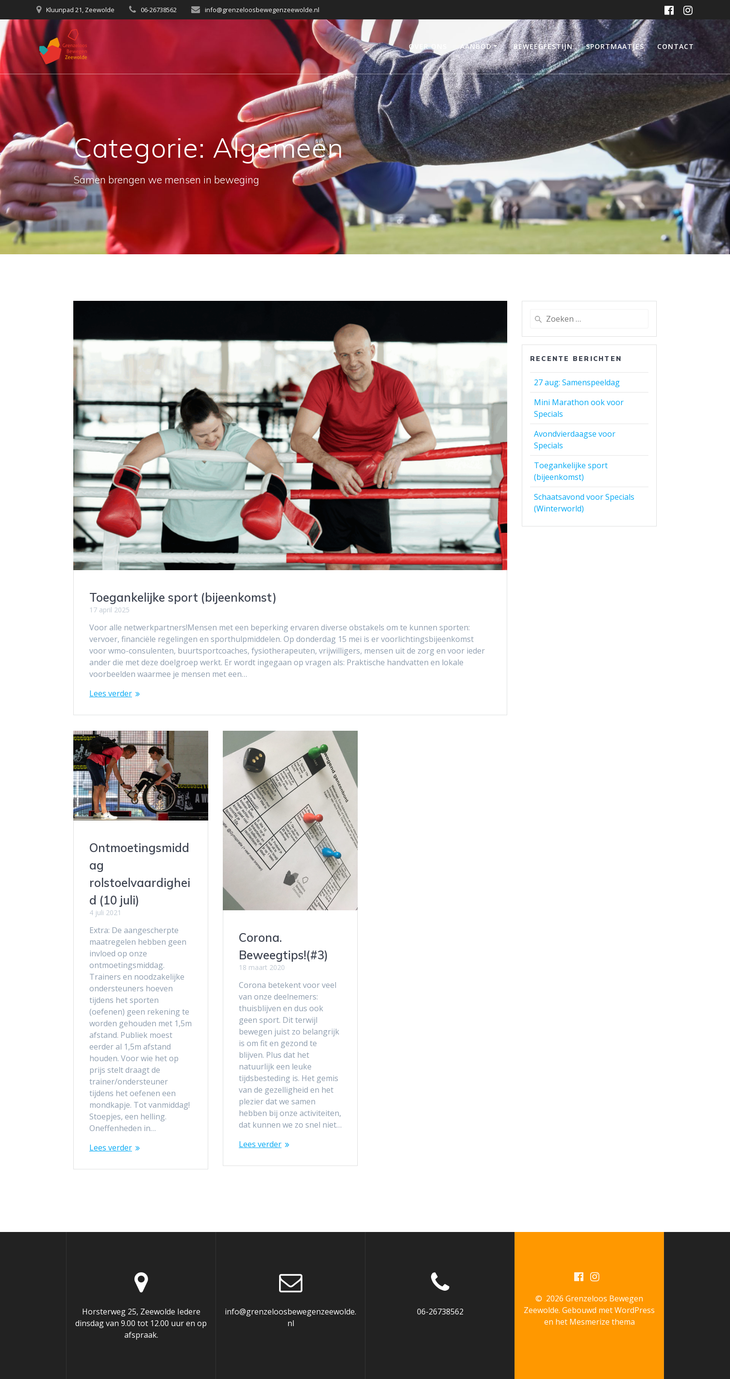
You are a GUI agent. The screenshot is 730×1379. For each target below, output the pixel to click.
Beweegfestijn (543, 46)
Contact (675, 46)
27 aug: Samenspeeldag (577, 382)
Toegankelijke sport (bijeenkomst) (183, 597)
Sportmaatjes (615, 46)
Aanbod (476, 46)
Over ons (428, 46)
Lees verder (110, 693)
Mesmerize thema (602, 1321)
